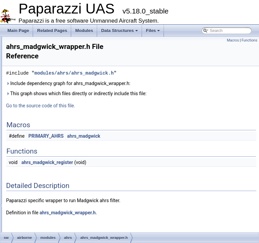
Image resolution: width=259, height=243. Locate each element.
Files (153, 30)
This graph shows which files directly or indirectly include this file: (160, 86)
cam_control (49, 182)
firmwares (42, 48)
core (42, 219)
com (42, 197)
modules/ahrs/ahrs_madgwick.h (158, 66)
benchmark (48, 160)
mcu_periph (43, 63)
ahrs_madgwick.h (59, 122)
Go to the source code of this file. (125, 98)
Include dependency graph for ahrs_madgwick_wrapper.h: (152, 76)
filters (38, 41)
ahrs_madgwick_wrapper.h (68, 137)
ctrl (41, 226)
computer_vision (53, 204)
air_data (45, 145)
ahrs (42, 93)
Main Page (18, 30)
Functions (249, 40)
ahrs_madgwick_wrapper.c (68, 130)
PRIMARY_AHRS (130, 129)
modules (40, 71)
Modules (84, 30)
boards (44, 167)
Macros (233, 40)
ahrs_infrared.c (57, 100)
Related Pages (52, 30)
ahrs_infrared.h (57, 108)
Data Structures (119, 30)
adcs (42, 85)
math (37, 56)
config (43, 212)
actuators (46, 78)
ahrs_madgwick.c (59, 115)
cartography (49, 189)
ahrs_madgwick (167, 129)
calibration (47, 174)
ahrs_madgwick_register (131, 155)
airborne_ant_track (55, 152)
